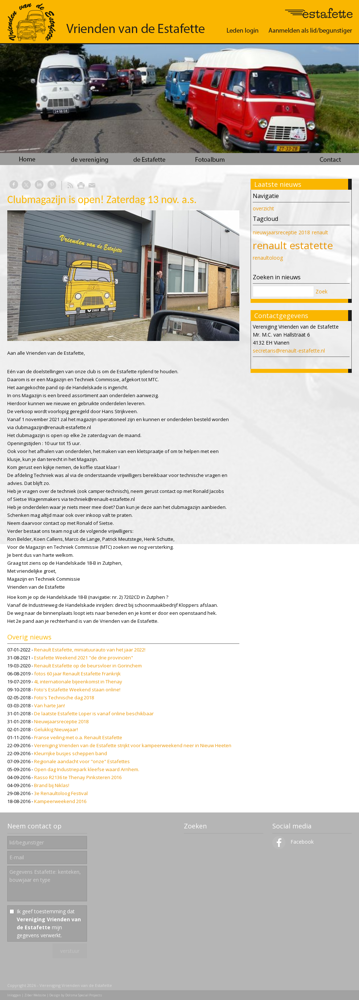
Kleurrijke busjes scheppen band (70, 753)
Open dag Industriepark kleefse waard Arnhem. (86, 769)
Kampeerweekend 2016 (60, 801)
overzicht (263, 208)
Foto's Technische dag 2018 (64, 697)
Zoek (321, 291)
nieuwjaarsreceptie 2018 (281, 232)
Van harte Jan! (49, 705)
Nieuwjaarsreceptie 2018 (61, 721)
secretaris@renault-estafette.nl (289, 350)
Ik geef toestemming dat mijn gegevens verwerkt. (49, 923)
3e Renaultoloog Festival (61, 793)
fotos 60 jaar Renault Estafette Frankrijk (77, 673)
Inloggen (14, 995)
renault (320, 232)
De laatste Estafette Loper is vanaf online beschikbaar (94, 713)
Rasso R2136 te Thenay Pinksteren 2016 (77, 777)
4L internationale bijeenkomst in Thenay (78, 681)
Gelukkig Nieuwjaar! (56, 729)
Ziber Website (35, 995)
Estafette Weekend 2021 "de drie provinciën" (83, 657)
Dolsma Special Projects (83, 995)
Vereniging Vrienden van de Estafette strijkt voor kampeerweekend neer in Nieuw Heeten (132, 745)
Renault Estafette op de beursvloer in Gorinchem (88, 665)
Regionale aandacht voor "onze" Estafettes (82, 761)
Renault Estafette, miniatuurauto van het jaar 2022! (89, 649)
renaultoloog (268, 257)
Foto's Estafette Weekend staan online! (77, 689)
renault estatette (293, 245)
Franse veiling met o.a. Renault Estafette (78, 737)
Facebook (293, 841)
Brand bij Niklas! (51, 785)
